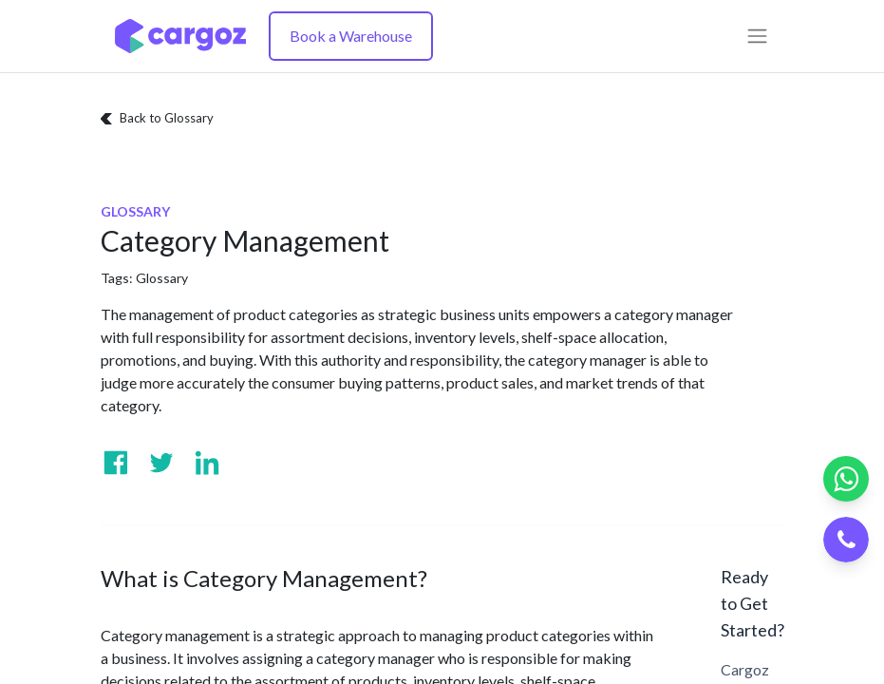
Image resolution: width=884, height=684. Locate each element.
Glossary (162, 278)
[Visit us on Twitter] (161, 462)
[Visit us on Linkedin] (207, 462)
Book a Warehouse (351, 36)
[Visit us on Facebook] (116, 462)
